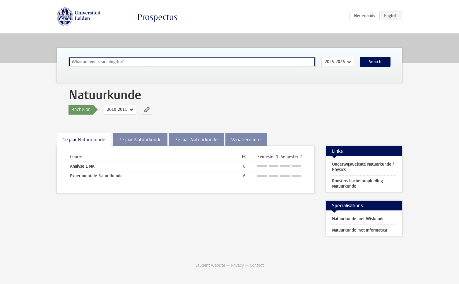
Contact (257, 265)
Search (375, 61)
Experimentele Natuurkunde (96, 176)
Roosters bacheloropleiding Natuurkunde (357, 183)
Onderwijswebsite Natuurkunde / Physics (363, 166)
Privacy (237, 265)
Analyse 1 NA (82, 166)
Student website (210, 265)
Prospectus (157, 17)
